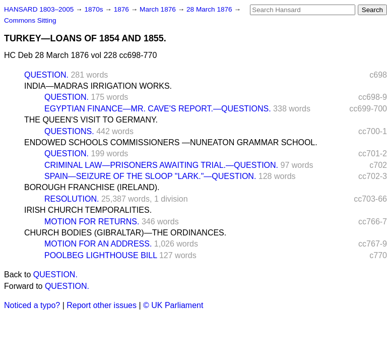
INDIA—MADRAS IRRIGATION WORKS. (98, 86)
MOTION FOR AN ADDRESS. (98, 243)
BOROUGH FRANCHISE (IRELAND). (91, 187)
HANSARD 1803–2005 (39, 9)
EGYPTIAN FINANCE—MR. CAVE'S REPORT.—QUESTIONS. (157, 108)
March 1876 (159, 9)
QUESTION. (46, 75)
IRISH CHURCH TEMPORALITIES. (88, 210)
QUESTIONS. (69, 131)
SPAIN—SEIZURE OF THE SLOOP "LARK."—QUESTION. (150, 176)
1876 (122, 9)
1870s (94, 9)
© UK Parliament (173, 305)
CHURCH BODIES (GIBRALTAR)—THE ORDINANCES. (125, 232)
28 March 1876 (210, 9)
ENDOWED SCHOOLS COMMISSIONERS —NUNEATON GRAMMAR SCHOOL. (170, 142)
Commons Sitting (30, 20)
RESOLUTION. (71, 199)
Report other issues (102, 305)
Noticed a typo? (32, 305)
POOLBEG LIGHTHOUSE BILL (100, 255)
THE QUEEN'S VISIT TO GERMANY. (91, 119)
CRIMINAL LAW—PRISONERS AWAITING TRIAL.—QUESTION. (161, 165)
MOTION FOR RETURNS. (91, 221)
